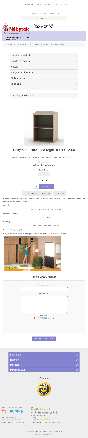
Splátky (55, 4)
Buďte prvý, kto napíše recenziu (44, 165)
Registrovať (33, 13)
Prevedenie (43, 170)
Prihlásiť (44, 13)
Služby (38, 4)
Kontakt (63, 4)
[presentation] (44, 325)
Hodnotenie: (44, 315)
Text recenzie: (44, 294)
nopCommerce (48, 434)
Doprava (46, 4)
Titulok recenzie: (44, 285)
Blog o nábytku (27, 4)
